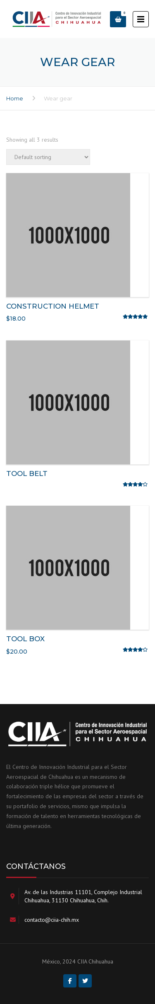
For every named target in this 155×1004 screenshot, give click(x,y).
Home (14, 98)
